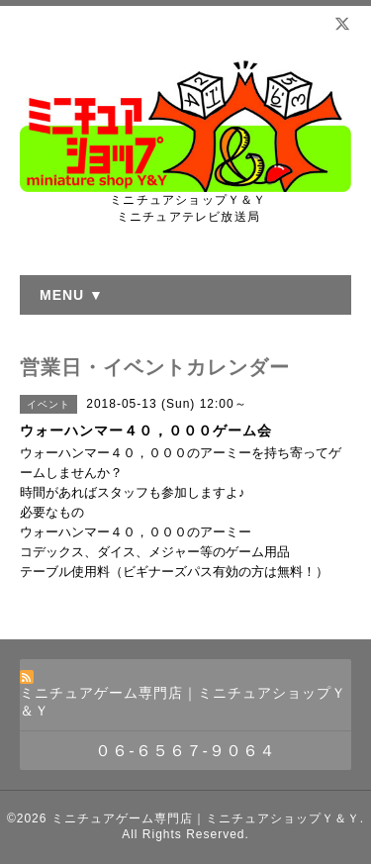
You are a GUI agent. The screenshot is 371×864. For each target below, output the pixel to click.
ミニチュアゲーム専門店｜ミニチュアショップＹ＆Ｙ (205, 818)
